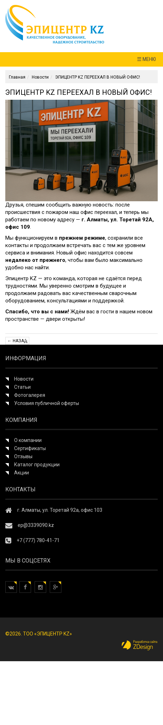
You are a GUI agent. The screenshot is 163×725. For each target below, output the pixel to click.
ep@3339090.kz (36, 525)
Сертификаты (30, 448)
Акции (21, 472)
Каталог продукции (37, 464)
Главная (17, 77)
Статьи (22, 387)
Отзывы (23, 456)
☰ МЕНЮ (146, 59)
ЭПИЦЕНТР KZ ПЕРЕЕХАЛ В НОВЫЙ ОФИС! (97, 77)
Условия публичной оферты (46, 403)
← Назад (17, 340)
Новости (40, 77)
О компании (28, 440)
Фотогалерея (29, 395)
